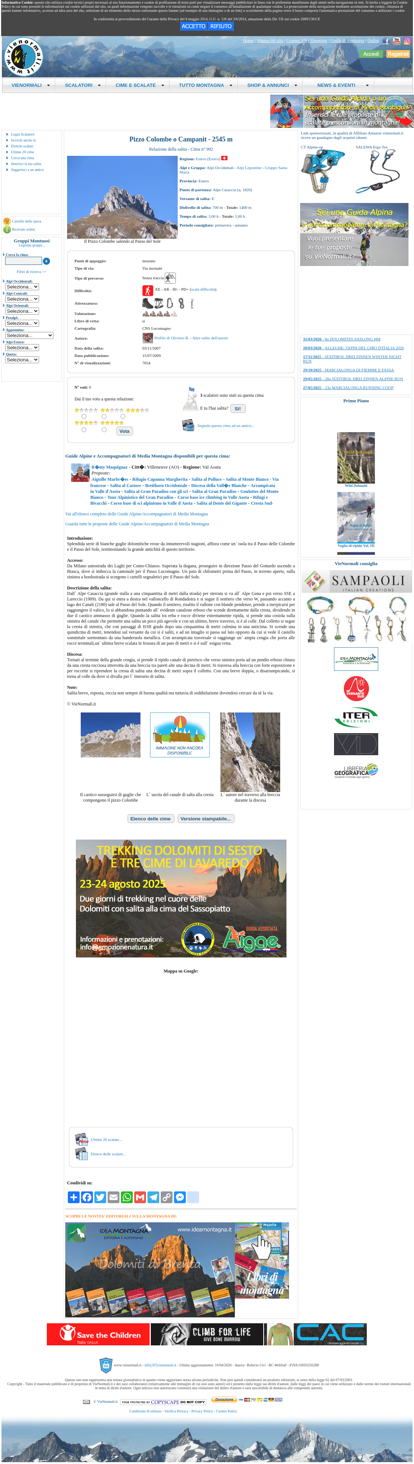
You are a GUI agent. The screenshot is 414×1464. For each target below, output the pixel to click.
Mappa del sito (270, 40)
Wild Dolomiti (356, 500)
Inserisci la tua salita (26, 164)
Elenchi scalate (22, 146)
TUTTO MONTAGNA (206, 85)
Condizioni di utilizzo (145, 1411)
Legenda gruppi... (32, 245)
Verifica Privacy (176, 1411)
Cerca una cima (22, 158)
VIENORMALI (31, 85)
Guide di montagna (347, 40)
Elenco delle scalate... (108, 1154)
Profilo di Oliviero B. (172, 338)
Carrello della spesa (26, 221)
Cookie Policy (226, 1411)
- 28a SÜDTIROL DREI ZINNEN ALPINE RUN (353, 378)
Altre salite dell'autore (210, 338)
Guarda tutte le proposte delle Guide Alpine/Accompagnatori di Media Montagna (137, 523)
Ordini (373, 40)
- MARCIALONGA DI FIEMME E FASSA (348, 370)
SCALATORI (83, 85)
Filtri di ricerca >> (31, 271)
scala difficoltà (203, 289)
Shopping (318, 40)
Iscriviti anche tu (23, 140)
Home (248, 40)
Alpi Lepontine (249, 167)
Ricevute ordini (23, 229)
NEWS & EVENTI (340, 85)
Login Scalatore (23, 134)
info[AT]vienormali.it (160, 1365)
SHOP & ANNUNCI (272, 85)
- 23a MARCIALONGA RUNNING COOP (348, 387)
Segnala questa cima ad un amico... (226, 425)
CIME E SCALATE (140, 85)
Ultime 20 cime (22, 152)
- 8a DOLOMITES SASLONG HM (341, 339)
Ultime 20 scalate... (106, 1139)
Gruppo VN (296, 40)
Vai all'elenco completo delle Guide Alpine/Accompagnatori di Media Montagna (136, 513)
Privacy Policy (202, 1411)
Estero (201, 159)
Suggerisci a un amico (27, 170)
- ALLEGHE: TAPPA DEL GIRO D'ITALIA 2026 (353, 348)
